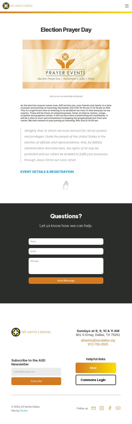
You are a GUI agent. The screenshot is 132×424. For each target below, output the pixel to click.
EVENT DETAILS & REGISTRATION (47, 172)
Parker (24, 410)
